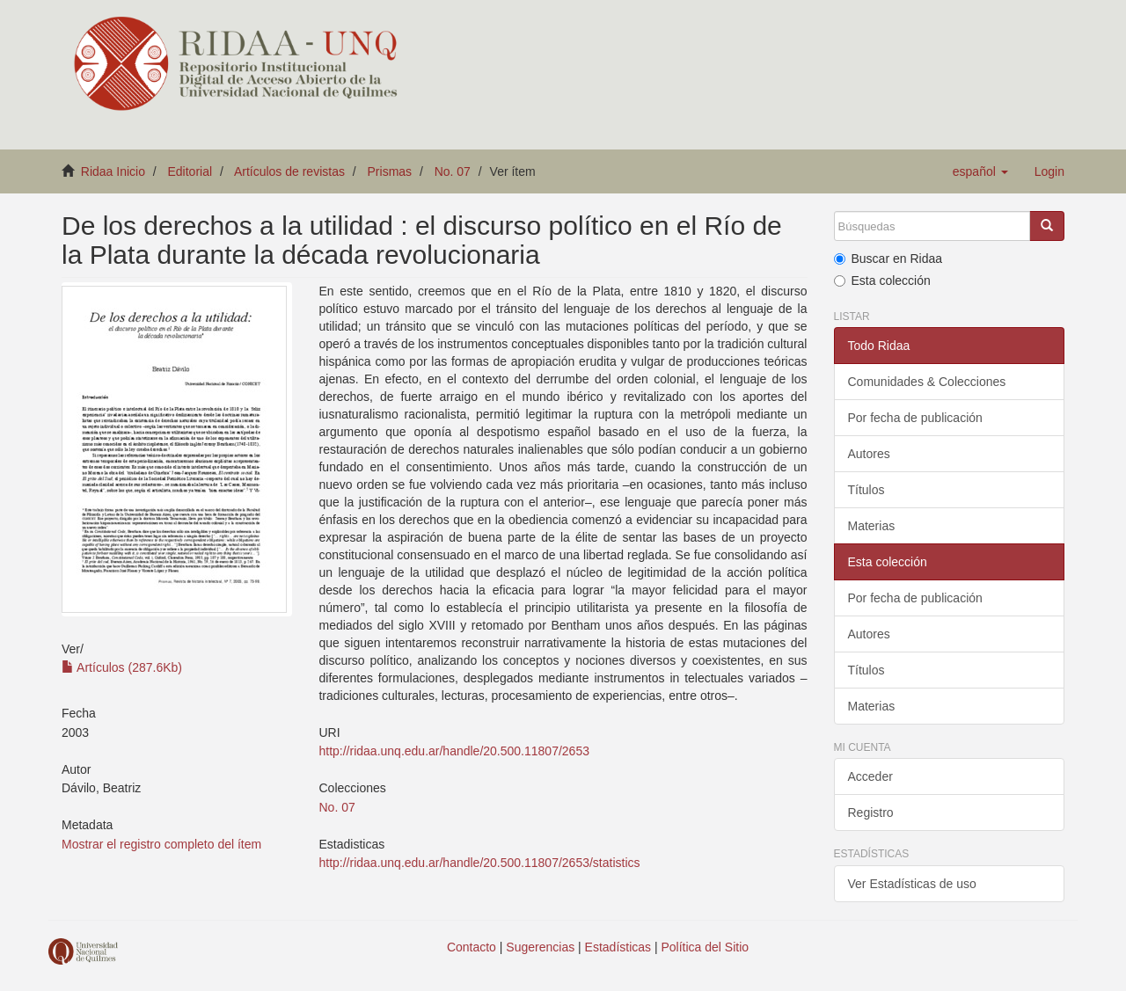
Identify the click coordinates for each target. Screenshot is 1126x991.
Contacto (471, 947)
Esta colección (882, 280)
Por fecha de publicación (915, 418)
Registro (871, 812)
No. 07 (453, 171)
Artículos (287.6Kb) (122, 667)
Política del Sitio (705, 947)
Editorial (190, 171)
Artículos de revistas (289, 171)
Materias (872, 526)
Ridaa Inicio (113, 171)
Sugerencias (540, 947)
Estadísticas (618, 947)
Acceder (870, 776)
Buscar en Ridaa (888, 258)
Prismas (390, 171)
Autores (869, 454)
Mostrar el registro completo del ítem (161, 844)
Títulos (866, 490)
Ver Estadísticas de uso (912, 884)
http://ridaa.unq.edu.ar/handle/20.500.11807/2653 (453, 751)
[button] (980, 171)
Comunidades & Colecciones (927, 382)
